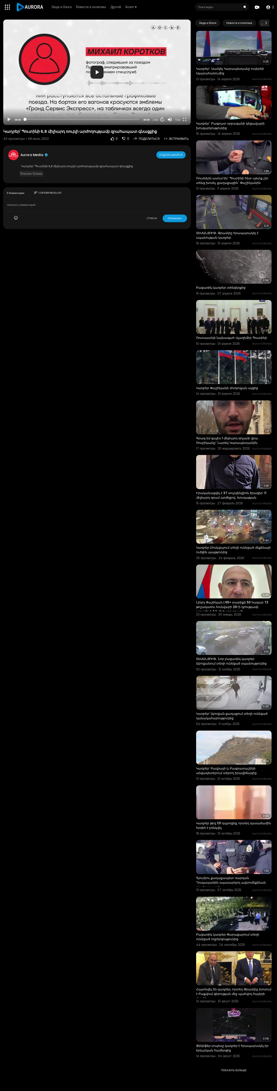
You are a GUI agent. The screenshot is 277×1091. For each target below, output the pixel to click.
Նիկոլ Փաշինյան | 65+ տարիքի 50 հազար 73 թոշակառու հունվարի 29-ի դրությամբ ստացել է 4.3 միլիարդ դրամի (232, 607)
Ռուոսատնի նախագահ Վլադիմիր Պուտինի (231, 338)
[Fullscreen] (184, 119)
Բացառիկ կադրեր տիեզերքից (220, 287)
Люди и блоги (62, 6)
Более (131, 6)
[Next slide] (265, 23)
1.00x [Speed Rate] (155, 119)
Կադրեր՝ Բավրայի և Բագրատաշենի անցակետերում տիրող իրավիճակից (226, 770)
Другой (116, 6)
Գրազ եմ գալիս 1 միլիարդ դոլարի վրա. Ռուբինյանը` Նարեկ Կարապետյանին (227, 440)
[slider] (82, 119)
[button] (268, 7)
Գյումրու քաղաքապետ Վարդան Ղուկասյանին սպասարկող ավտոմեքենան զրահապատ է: (231, 882)
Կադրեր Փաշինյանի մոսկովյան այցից (227, 388)
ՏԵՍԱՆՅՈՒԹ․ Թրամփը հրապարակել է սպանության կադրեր (227, 235)
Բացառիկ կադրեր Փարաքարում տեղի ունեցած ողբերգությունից (227, 936)
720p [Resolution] (177, 119)
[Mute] (170, 119)
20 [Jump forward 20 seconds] (162, 119)
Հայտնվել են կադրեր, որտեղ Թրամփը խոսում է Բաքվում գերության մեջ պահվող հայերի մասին (233, 994)
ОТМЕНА (152, 218)
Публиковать (175, 218)
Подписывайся (171, 155)
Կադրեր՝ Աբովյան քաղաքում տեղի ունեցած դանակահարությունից (232, 715)
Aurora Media (34, 155)
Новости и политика (92, 6)
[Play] (9, 119)
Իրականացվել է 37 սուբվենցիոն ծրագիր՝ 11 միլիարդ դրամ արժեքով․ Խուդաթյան (231, 495)
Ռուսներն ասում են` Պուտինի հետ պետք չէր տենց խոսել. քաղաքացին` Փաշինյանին (232, 180)
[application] (97, 72)
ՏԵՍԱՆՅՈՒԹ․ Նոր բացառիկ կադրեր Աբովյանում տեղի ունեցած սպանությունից (231, 661)
